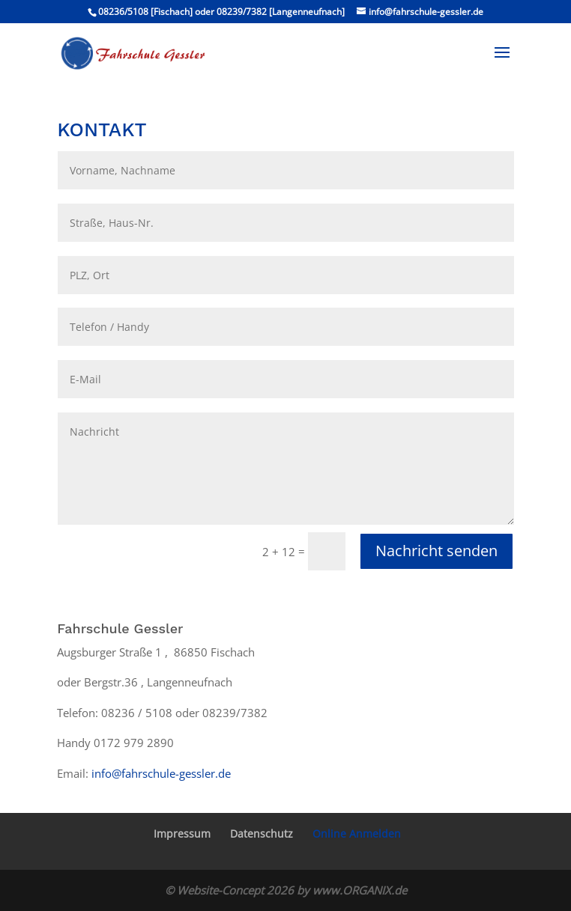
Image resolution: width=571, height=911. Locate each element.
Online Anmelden (356, 833)
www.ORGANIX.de (359, 890)
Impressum (182, 833)
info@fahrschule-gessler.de (161, 773)
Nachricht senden (436, 550)
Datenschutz (261, 833)
